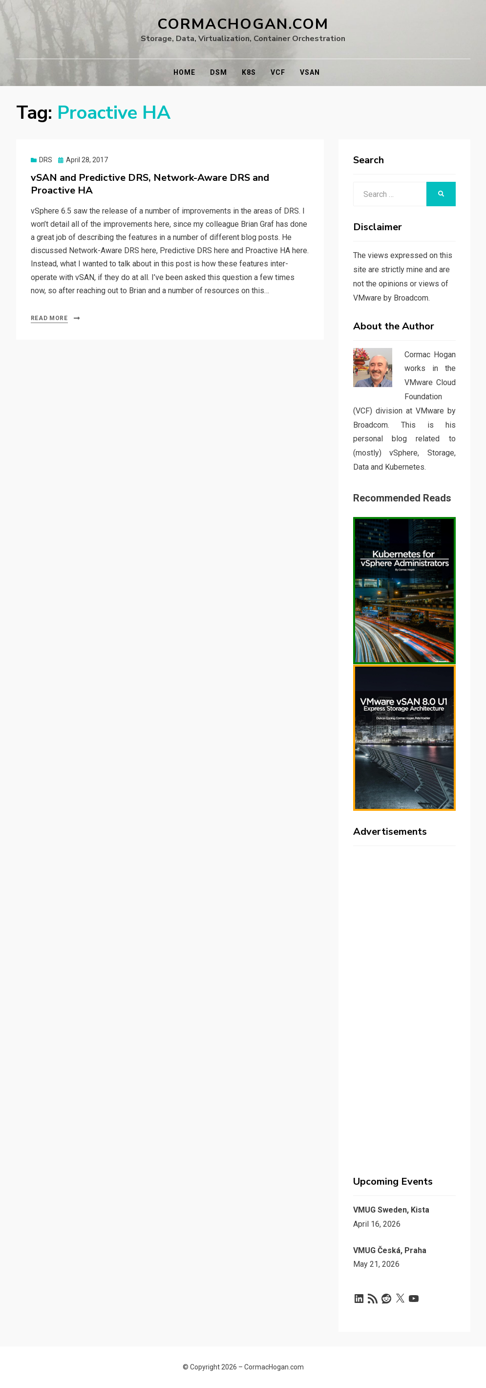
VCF (278, 72)
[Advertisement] (404, 1000)
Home (184, 72)
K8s (249, 72)
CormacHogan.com (243, 24)
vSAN (310, 72)
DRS (45, 160)
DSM (218, 72)
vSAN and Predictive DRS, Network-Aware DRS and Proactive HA (150, 184)
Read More (49, 318)
